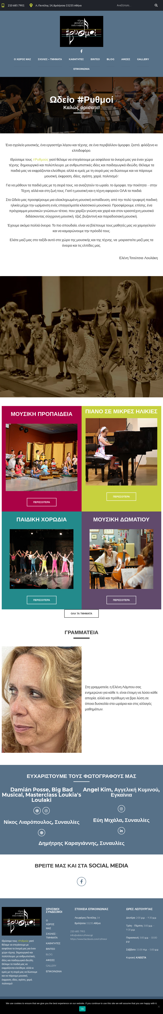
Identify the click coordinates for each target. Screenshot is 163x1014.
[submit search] (156, 5)
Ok (82, 1009)
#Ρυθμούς (41, 159)
